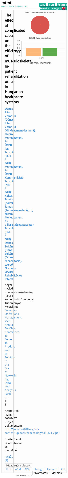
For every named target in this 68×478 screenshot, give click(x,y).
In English (58, 8)
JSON (51, 4)
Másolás (56, 473)
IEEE (8, 469)
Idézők (34, 63)
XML (42, 4)
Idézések (45, 63)
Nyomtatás (41, 473)
